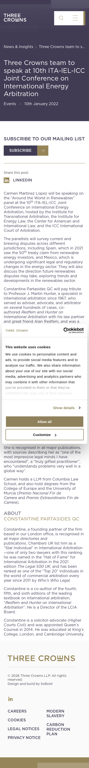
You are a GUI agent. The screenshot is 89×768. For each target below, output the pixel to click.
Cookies (17, 720)
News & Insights (18, 47)
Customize (44, 435)
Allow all (44, 421)
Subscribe (20, 150)
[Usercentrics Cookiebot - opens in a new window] (64, 331)
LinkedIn (10, 699)
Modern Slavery (55, 713)
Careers (17, 711)
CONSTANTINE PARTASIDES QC (41, 519)
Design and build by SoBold (30, 684)
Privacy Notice (24, 738)
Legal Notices (23, 729)
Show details (64, 408)
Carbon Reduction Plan (58, 729)
